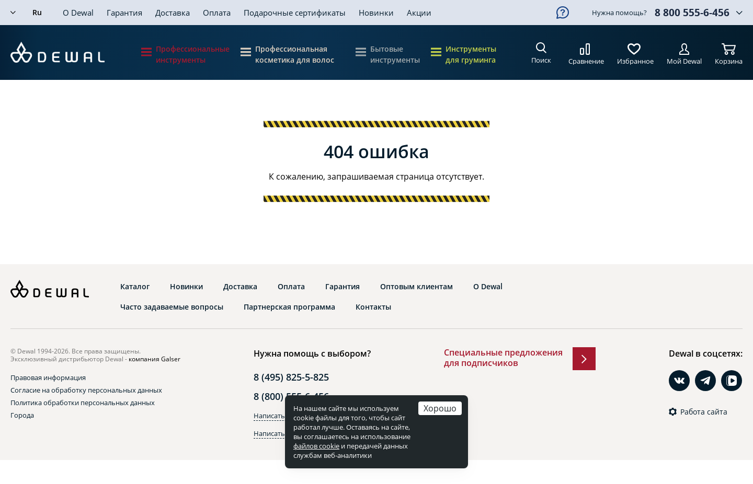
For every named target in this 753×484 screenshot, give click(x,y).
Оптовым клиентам (416, 286)
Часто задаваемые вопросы (171, 307)
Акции (419, 12)
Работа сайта (703, 412)
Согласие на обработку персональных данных (86, 390)
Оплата (217, 12)
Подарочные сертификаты (295, 12)
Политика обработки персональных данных (82, 402)
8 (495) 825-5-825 (291, 377)
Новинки (376, 12)
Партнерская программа (289, 307)
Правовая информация (48, 377)
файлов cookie (316, 446)
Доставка (172, 12)
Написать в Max (279, 433)
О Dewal (78, 12)
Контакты (373, 307)
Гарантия (124, 12)
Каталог (135, 286)
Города (22, 415)
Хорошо (440, 408)
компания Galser (154, 359)
